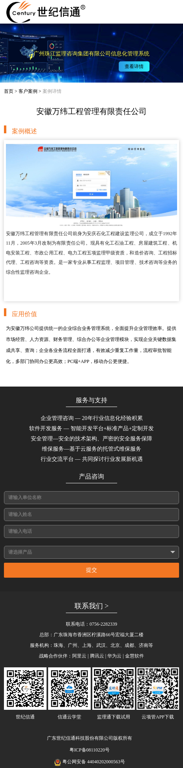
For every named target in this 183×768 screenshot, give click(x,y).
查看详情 (136, 66)
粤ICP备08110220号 (89, 750)
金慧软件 (134, 656)
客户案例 (28, 91)
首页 (8, 91)
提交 (91, 570)
